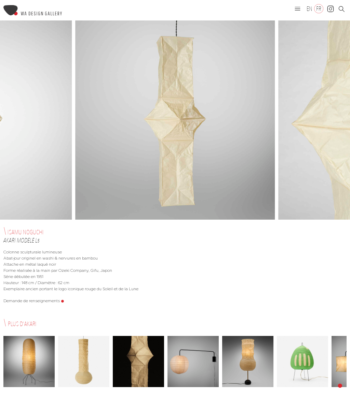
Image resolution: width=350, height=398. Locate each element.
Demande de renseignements (31, 301)
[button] (297, 8)
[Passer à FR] (318, 8)
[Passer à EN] (309, 8)
